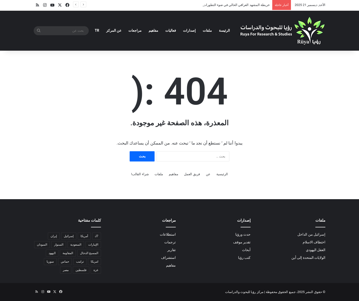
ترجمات (170, 242)
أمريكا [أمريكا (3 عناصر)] (84, 236)
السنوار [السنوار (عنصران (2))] (58, 244)
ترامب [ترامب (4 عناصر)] (80, 261)
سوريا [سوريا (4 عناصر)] (50, 261)
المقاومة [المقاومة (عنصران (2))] (68, 253)
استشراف (168, 258)
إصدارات (189, 30)
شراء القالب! (140, 174)
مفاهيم (153, 30)
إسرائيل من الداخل (311, 234)
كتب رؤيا (244, 258)
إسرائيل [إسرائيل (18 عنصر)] (69, 236)
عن (208, 174)
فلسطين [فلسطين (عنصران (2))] (81, 270)
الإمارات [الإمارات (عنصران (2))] (93, 244)
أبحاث (246, 250)
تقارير (171, 250)
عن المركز (113, 30)
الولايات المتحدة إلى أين (308, 258)
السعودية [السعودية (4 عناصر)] (75, 244)
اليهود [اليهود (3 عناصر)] (52, 253)
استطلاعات (168, 234)
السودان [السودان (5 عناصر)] (42, 244)
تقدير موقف (242, 242)
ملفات (207, 30)
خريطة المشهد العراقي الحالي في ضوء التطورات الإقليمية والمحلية (224, 5)
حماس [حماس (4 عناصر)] (65, 261)
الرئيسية (222, 174)
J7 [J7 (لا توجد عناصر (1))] (96, 236)
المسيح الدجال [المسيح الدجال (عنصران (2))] (89, 253)
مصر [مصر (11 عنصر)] (66, 270)
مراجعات (135, 30)
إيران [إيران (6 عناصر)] (54, 236)
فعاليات (170, 30)
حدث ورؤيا (243, 234)
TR (97, 30)
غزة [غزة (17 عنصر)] (95, 270)
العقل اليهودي (315, 250)
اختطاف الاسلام (314, 242)
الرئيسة (224, 30)
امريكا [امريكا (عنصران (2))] (94, 261)
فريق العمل (192, 174)
